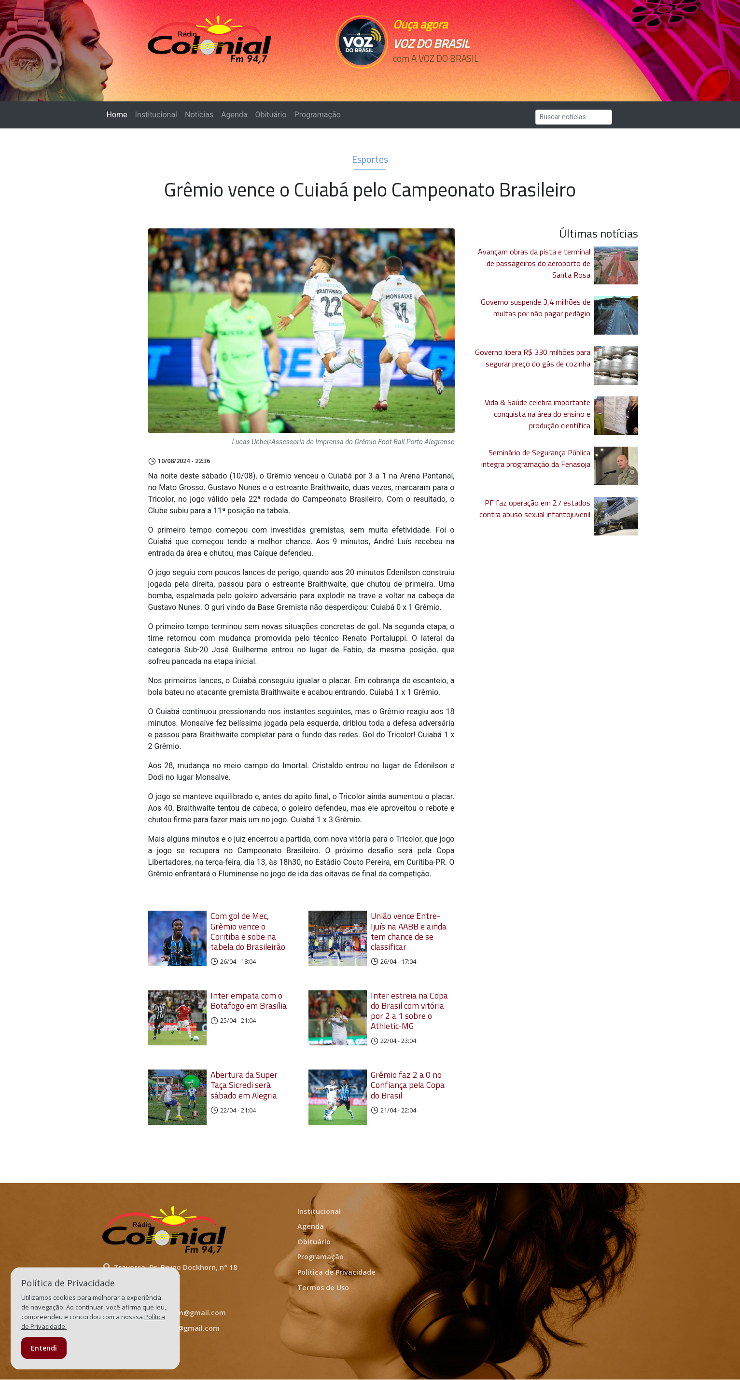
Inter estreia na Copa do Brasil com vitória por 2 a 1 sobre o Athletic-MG (409, 1010)
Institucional (156, 114)
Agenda (234, 114)
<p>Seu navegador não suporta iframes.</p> (436, 76)
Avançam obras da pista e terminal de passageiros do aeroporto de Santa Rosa (534, 263)
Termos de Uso (323, 1287)
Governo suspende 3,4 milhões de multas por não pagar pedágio (535, 307)
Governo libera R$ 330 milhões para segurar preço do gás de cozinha (532, 357)
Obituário (270, 114)
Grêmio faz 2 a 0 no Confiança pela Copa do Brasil (408, 1084)
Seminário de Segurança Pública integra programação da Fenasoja (535, 458)
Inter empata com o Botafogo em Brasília (248, 1000)
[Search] (573, 117)
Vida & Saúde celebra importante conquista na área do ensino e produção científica (537, 413)
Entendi (44, 1347)
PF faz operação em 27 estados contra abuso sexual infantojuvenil (534, 508)
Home (119, 114)
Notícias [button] (199, 114)
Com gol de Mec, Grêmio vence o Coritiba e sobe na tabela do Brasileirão (247, 931)
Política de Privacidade (336, 1272)
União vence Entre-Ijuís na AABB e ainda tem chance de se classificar (409, 931)
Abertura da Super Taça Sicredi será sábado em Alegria (244, 1084)
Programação (317, 114)
